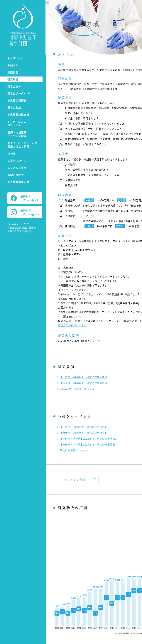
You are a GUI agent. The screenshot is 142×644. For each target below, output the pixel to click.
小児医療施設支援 (18, 114)
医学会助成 (14, 107)
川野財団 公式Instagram (25, 212)
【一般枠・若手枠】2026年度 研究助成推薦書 (87, 444)
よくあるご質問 (17, 167)
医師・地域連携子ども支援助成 (17, 134)
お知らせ (12, 65)
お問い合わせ (15, 174)
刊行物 (11, 153)
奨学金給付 (14, 86)
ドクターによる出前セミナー (16, 123)
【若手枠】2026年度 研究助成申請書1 (83, 433)
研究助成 (12, 79)
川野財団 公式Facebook (25, 198)
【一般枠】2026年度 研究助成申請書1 (83, 427)
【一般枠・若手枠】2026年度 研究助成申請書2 (88, 438)
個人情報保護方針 (18, 181)
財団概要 (12, 72)
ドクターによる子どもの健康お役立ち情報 (22, 144)
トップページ (15, 58)
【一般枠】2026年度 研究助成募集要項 (83, 377)
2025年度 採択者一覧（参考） (78, 389)
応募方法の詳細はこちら (72, 325)
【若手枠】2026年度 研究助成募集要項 (83, 383)
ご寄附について (16, 160)
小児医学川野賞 (17, 100)
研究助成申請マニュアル (74, 450)
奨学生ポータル (16, 93)
